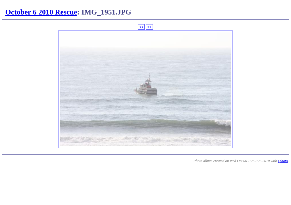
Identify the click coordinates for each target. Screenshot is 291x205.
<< (141, 27)
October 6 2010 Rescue (41, 12)
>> (149, 27)
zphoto (283, 161)
